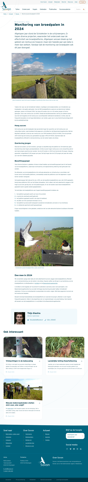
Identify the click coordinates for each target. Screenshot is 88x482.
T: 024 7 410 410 (8, 471)
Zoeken (76, 6)
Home (4, 14)
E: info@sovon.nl (8, 469)
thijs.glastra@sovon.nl (36, 319)
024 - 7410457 (51, 319)
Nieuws (17, 14)
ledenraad (10, 408)
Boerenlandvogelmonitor (50, 283)
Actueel (11, 14)
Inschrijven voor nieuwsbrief (72, 436)
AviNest (37, 283)
